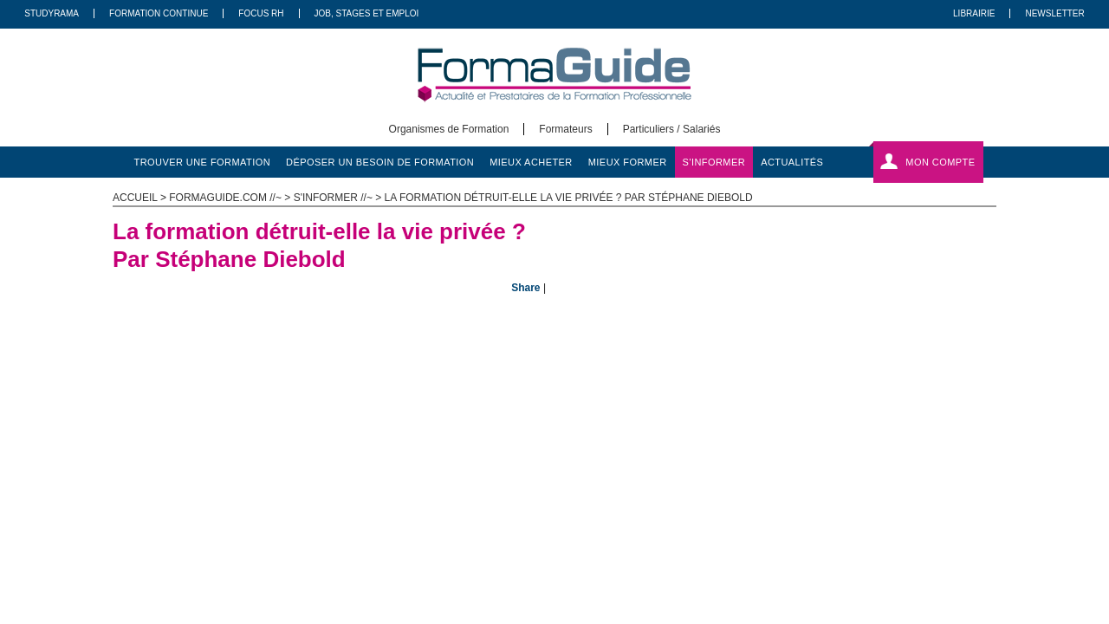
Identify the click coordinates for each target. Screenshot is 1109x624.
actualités (792, 162)
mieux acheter (531, 162)
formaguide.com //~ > (231, 198)
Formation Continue (158, 13)
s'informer (714, 162)
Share (525, 288)
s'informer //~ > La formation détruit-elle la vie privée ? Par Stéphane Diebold (523, 198)
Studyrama (51, 13)
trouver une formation (202, 162)
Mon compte (940, 162)
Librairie (974, 13)
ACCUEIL (135, 198)
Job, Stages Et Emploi (367, 13)
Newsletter (1054, 13)
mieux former (627, 162)
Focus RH (260, 13)
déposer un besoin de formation (380, 162)
